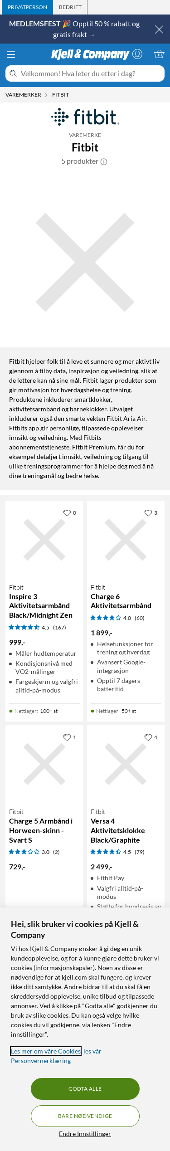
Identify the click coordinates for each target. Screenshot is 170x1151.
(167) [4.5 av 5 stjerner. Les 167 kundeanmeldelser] (59, 627)
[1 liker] (69, 737)
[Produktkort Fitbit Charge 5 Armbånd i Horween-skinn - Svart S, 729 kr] (44, 764)
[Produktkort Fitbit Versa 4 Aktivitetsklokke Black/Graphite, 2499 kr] (126, 764)
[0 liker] (69, 512)
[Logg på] (137, 54)
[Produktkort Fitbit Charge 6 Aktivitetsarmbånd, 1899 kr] (126, 540)
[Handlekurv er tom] (159, 54)
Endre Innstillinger (85, 1133)
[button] (103, 161)
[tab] (27, 7)
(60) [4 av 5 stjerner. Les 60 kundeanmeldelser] (140, 618)
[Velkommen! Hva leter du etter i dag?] (91, 73)
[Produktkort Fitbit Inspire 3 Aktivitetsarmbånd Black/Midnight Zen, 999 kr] (44, 540)
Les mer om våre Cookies (46, 1051)
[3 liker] (150, 512)
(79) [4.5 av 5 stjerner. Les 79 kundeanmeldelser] (140, 852)
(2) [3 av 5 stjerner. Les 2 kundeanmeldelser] (56, 852)
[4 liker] (150, 737)
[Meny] (11, 54)
